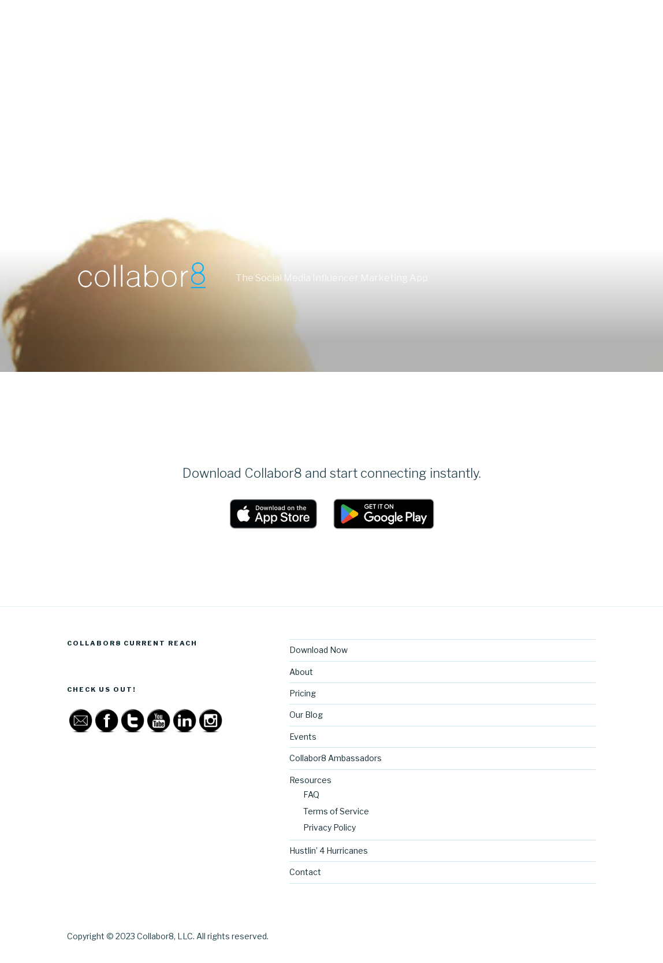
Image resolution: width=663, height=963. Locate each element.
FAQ (311, 794)
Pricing (302, 693)
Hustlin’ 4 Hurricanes (328, 850)
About (301, 672)
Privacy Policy (329, 827)
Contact (305, 872)
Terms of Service (336, 811)
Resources (310, 780)
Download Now (318, 650)
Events (302, 736)
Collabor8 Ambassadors (335, 758)
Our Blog (306, 715)
